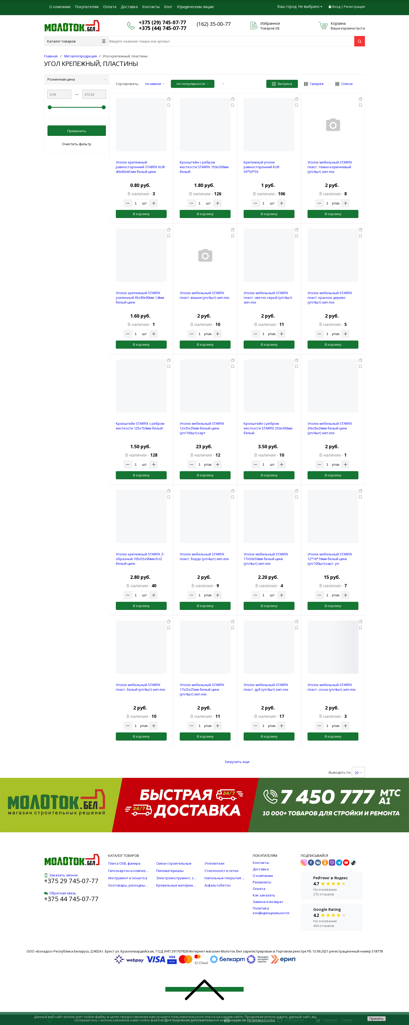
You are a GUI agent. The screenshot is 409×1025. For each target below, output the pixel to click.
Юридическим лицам (195, 6)
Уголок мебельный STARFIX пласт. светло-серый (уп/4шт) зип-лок (268, 297)
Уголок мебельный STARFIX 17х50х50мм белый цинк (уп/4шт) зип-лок (266, 559)
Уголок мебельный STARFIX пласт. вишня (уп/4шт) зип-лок (205, 295)
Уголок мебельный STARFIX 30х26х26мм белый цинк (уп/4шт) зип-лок (330, 428)
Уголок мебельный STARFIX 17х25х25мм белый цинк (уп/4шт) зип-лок (202, 689)
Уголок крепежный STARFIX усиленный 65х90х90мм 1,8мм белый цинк (140, 297)
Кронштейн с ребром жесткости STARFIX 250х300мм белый (268, 428)
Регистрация (354, 6)
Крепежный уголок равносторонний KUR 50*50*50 (261, 167)
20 (358, 772)
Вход (336, 6)
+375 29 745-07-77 (71, 880)
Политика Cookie (261, 1020)
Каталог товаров (76, 41)
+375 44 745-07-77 (71, 898)
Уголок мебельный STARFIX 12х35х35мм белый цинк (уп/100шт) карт (202, 428)
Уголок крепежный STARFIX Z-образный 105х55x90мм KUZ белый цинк (140, 559)
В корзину (141, 213)
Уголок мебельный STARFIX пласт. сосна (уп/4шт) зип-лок (332, 687)
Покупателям (87, 6)
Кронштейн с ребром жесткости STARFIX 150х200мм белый (204, 167)
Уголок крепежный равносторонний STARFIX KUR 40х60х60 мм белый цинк (140, 167)
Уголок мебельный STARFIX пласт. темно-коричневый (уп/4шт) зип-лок (330, 167)
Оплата (109, 6)
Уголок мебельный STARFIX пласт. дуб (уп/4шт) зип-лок (266, 687)
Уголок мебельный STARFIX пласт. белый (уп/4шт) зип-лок (140, 687)
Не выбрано (310, 6)
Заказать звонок (61, 875)
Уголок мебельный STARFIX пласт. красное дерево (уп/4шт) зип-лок (330, 297)
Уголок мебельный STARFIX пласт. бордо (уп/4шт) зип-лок (204, 556)
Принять (376, 1018)
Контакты (151, 6)
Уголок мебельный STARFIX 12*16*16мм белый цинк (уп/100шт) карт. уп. (330, 559)
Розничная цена (76, 79)
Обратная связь (60, 893)
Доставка (129, 6)
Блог (168, 6)
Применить (76, 131)
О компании (59, 6)
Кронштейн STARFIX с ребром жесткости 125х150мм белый (140, 425)
